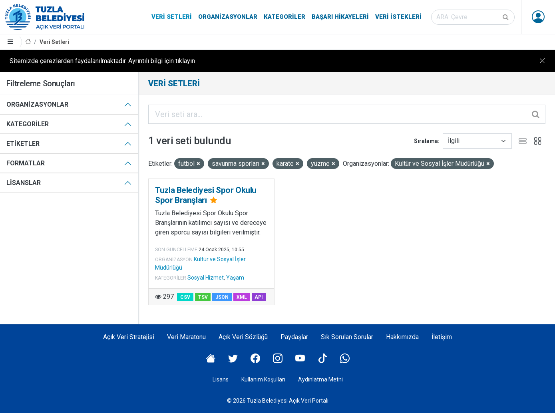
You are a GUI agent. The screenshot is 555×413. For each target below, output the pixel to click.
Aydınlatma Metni (320, 379)
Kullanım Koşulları (263, 379)
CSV (185, 297)
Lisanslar (23, 183)
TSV (203, 297)
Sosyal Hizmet (205, 277)
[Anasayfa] (28, 42)
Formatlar (25, 163)
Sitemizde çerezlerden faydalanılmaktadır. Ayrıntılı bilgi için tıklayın (102, 61)
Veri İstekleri (398, 16)
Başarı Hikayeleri (340, 16)
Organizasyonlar (227, 16)
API (259, 297)
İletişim (442, 337)
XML (242, 297)
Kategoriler (284, 16)
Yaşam (235, 277)
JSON (222, 297)
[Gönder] (506, 17)
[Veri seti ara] (473, 17)
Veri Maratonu (186, 337)
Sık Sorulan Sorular (347, 337)
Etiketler (23, 143)
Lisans (221, 379)
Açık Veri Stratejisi (128, 337)
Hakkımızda (402, 337)
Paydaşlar (294, 337)
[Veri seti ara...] (346, 114)
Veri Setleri (171, 16)
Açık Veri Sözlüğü (243, 337)
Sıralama (426, 141)
